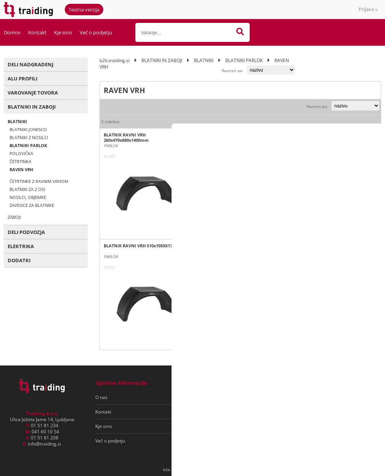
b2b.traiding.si (114, 60)
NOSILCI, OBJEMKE (28, 197)
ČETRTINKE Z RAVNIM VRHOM (39, 181)
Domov (12, 32)
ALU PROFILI (22, 78)
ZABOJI (14, 217)
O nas (101, 397)
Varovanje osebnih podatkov (217, 412)
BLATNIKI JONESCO (28, 129)
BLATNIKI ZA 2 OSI (27, 189)
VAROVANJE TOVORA (33, 92)
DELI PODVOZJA (26, 232)
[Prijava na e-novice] (347, 397)
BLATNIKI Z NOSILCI (29, 137)
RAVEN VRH (21, 169)
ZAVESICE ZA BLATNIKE (32, 205)
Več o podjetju (96, 32)
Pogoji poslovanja (205, 397)
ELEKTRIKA (21, 246)
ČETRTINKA (20, 161)
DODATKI (19, 260)
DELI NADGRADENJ (30, 64)
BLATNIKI (17, 121)
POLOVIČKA (21, 153)
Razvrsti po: (232, 70)
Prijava (368, 9)
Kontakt (37, 32)
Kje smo (63, 32)
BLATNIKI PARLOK (28, 145)
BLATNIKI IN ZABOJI (32, 106)
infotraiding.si (44, 444)
